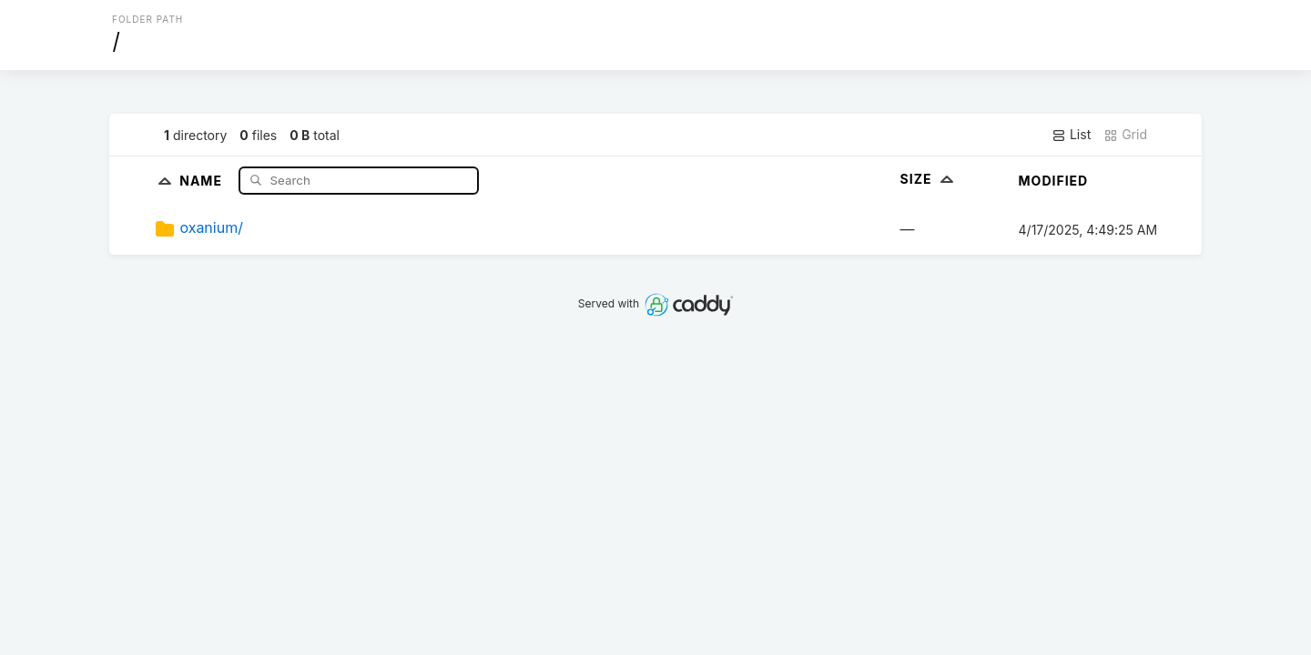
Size (929, 178)
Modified (1054, 180)
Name (202, 179)
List (1071, 134)
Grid (1125, 134)
